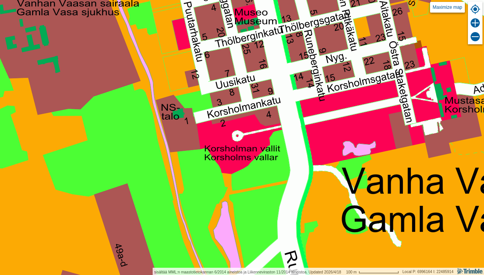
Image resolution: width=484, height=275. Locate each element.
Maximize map (447, 7)
